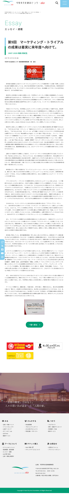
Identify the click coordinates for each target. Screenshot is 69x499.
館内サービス (52, 437)
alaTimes (5, 439)
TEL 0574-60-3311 (40, 477)
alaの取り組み (7, 460)
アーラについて (11, 450)
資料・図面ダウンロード (55, 433)
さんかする (31, 427)
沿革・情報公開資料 (8, 462)
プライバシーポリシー (54, 455)
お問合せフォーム (53, 453)
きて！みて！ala (7, 437)
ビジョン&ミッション (9, 453)
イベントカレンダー (8, 433)
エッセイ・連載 (7, 458)
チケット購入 (32, 450)
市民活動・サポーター (32, 437)
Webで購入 (29, 453)
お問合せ (53, 450)
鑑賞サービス (6, 442)
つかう (52, 427)
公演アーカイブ (7, 435)
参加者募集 (29, 430)
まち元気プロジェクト (32, 435)
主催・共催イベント (8, 430)
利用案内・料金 (52, 435)
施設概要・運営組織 (8, 455)
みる (6, 427)
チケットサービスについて (33, 455)
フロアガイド (52, 430)
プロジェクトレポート (32, 433)
